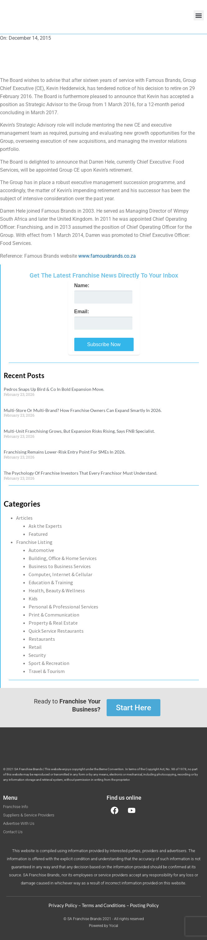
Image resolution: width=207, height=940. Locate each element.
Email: (81, 311)
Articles (24, 518)
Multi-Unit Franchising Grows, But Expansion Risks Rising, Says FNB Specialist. (79, 431)
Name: (82, 285)
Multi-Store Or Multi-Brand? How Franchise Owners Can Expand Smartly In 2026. (83, 410)
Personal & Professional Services (63, 606)
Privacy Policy (62, 905)
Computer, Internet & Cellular (60, 574)
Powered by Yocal (103, 926)
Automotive (41, 550)
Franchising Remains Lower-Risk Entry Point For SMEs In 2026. (64, 451)
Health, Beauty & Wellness (57, 590)
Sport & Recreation (49, 663)
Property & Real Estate (53, 623)
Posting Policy (144, 905)
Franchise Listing (34, 542)
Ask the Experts (45, 526)
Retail (35, 647)
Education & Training (51, 582)
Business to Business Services (60, 566)
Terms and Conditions (104, 905)
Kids (33, 598)
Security (37, 655)
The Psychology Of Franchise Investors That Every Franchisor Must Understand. (80, 473)
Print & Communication (54, 615)
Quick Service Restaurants (56, 631)
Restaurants (42, 639)
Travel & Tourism (47, 671)
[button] (199, 15)
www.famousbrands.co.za (107, 256)
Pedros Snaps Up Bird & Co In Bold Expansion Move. (54, 389)
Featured (38, 534)
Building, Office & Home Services (63, 558)
